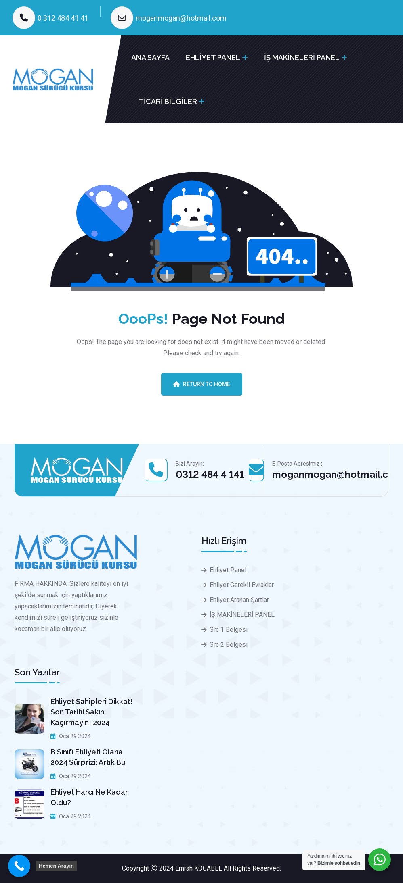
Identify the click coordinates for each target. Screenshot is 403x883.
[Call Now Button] (19, 866)
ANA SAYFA (150, 57)
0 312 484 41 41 (63, 18)
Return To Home (201, 384)
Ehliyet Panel (228, 570)
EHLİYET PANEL (213, 57)
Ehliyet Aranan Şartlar (239, 600)
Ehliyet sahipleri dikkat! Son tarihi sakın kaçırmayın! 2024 (91, 712)
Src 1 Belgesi (229, 629)
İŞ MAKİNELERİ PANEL (302, 57)
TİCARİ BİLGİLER (168, 101)
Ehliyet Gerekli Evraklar (242, 585)
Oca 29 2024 (70, 736)
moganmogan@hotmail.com (181, 18)
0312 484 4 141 (210, 474)
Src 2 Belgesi (229, 644)
